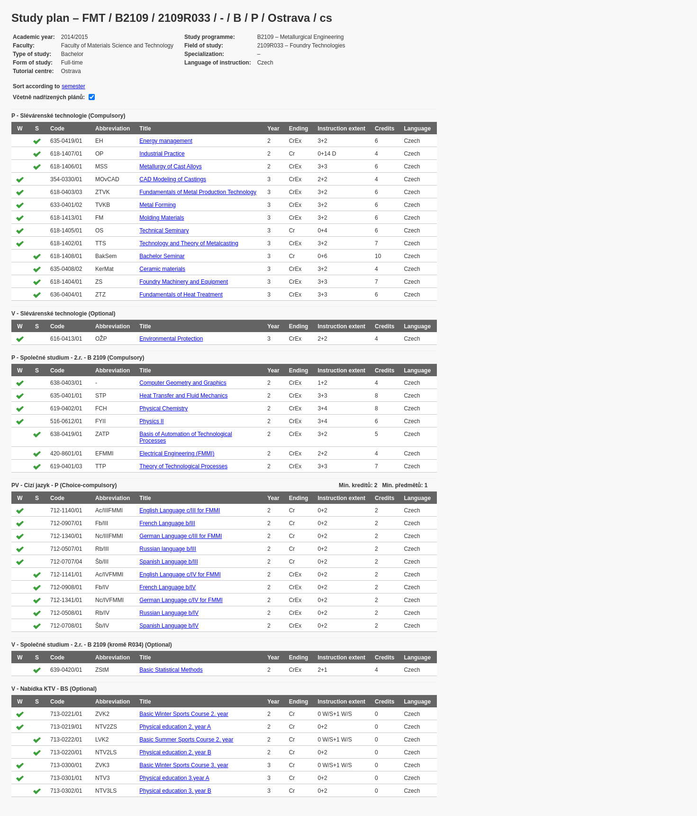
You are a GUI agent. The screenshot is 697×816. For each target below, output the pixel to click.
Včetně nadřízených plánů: (49, 97)
